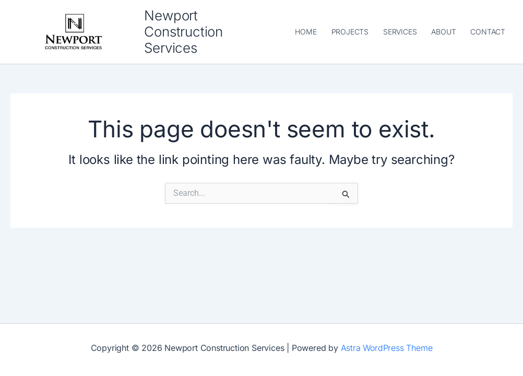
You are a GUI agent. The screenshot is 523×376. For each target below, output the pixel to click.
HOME (305, 31)
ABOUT (443, 31)
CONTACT (487, 31)
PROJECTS (350, 31)
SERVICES (400, 31)
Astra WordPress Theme (387, 348)
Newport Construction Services (183, 31)
